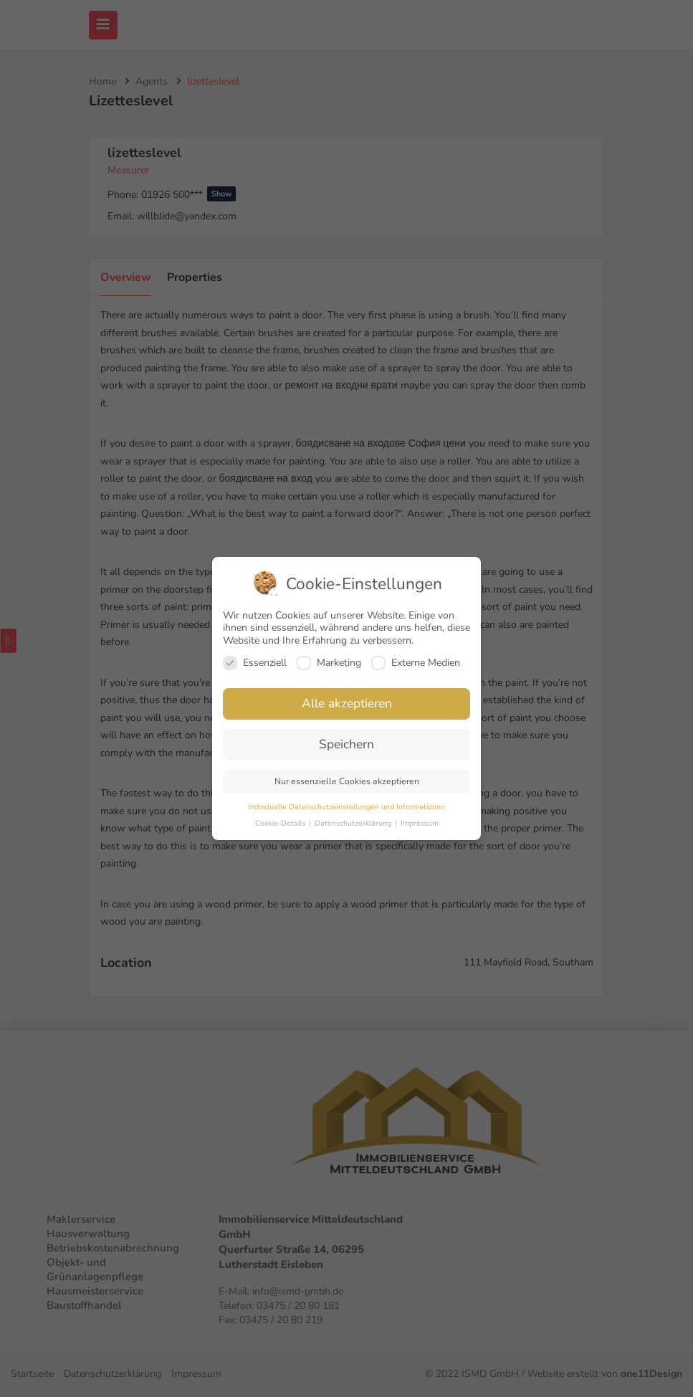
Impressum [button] (420, 823)
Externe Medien (415, 662)
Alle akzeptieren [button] (347, 703)
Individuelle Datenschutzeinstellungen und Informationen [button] (346, 806)
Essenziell (255, 662)
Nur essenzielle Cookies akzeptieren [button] (346, 781)
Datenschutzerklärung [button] (354, 823)
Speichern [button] (346, 744)
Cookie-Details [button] (281, 823)
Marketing (329, 662)
